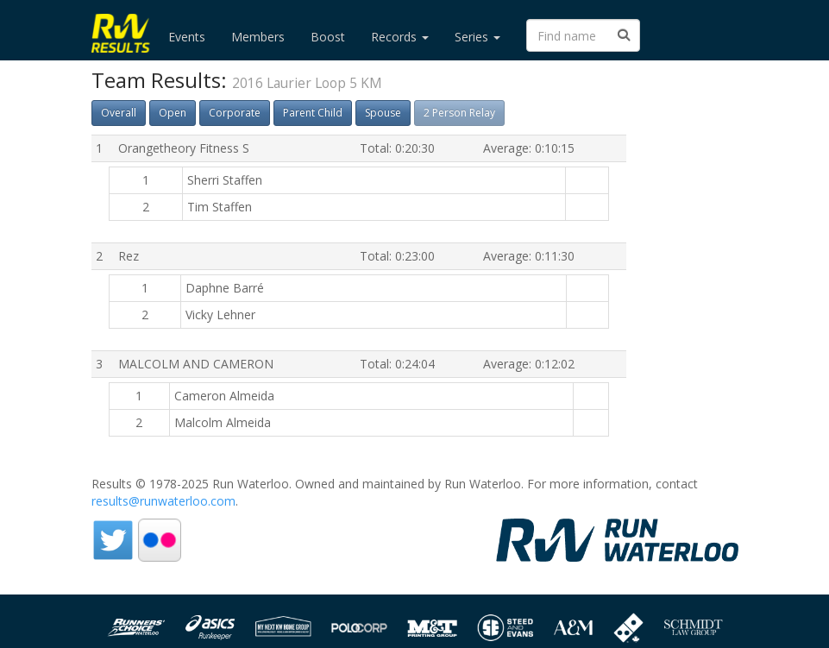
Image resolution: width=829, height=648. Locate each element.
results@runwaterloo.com (163, 501)
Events (186, 36)
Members (258, 36)
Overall (118, 112)
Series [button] (477, 36)
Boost (328, 36)
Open (172, 112)
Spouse (383, 112)
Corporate (235, 112)
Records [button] (400, 36)
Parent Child (312, 112)
